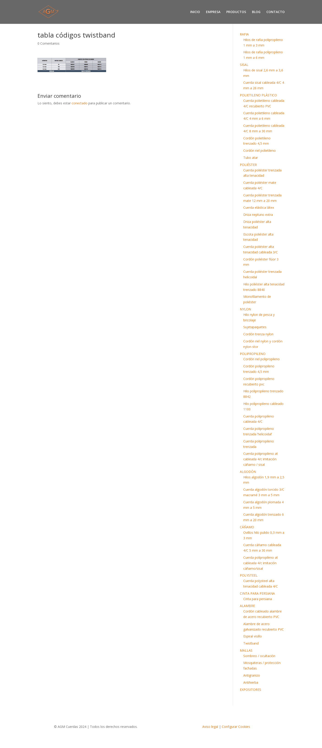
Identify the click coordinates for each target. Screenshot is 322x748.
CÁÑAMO (247, 527)
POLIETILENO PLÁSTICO (258, 95)
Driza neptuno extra (258, 214)
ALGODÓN (248, 471)
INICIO (195, 12)
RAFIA (244, 34)
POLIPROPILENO (252, 354)
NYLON (245, 309)
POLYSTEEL (248, 575)
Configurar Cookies (236, 726)
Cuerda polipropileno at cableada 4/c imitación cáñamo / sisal (260, 459)
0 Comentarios (49, 43)
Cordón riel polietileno (259, 150)
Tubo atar (250, 157)
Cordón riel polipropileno (261, 359)
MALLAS (246, 650)
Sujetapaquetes (254, 327)
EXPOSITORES (250, 689)
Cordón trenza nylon (258, 334)
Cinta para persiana (257, 599)
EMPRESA (213, 12)
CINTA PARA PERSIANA (257, 593)
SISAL (244, 64)
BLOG (256, 12)
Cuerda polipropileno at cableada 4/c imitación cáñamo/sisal (260, 563)
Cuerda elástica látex (258, 207)
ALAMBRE (247, 606)
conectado (79, 103)
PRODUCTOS (236, 12)
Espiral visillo (252, 636)
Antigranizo (251, 675)
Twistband (251, 643)
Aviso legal (210, 726)
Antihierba (250, 682)
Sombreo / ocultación (259, 656)
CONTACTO (275, 12)
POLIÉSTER (248, 165)
